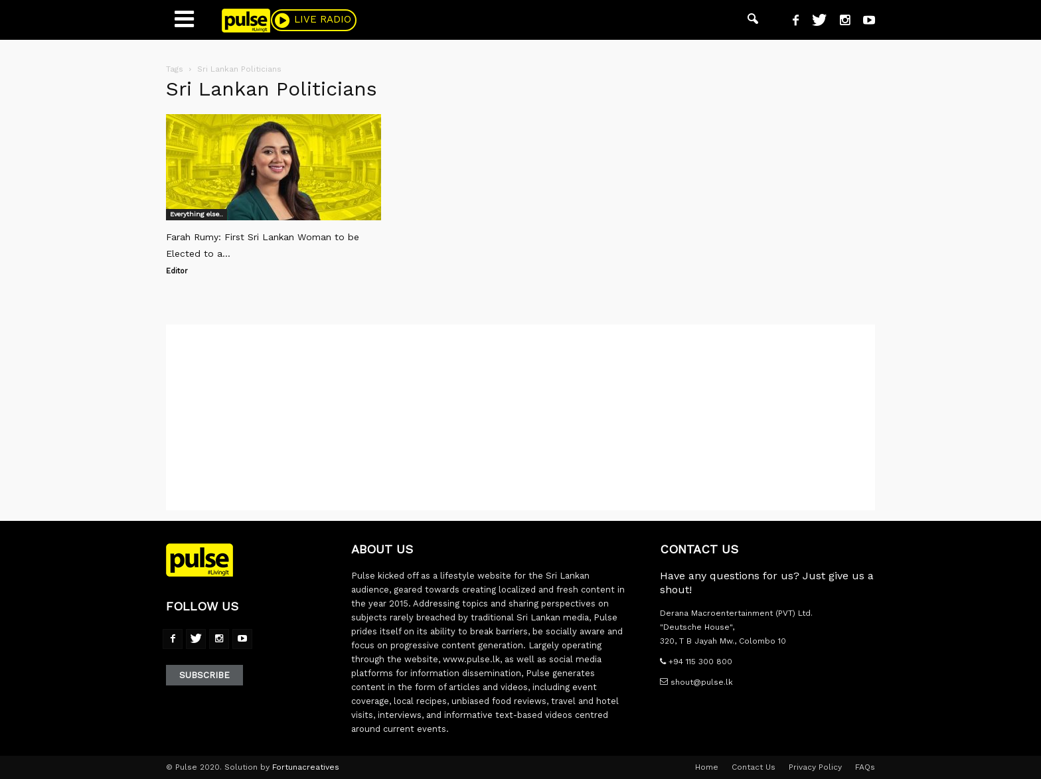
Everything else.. (196, 214)
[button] (753, 20)
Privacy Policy (815, 767)
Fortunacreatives (305, 767)
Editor (177, 271)
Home (706, 767)
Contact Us (753, 767)
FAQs (865, 767)
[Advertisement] (520, 417)
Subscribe (204, 675)
